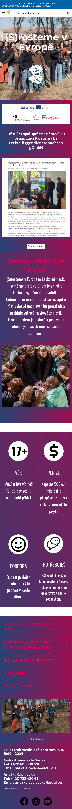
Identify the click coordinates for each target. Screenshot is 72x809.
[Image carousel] (36, 719)
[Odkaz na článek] (36, 246)
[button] (3, 13)
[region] (36, 4)
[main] (36, 42)
